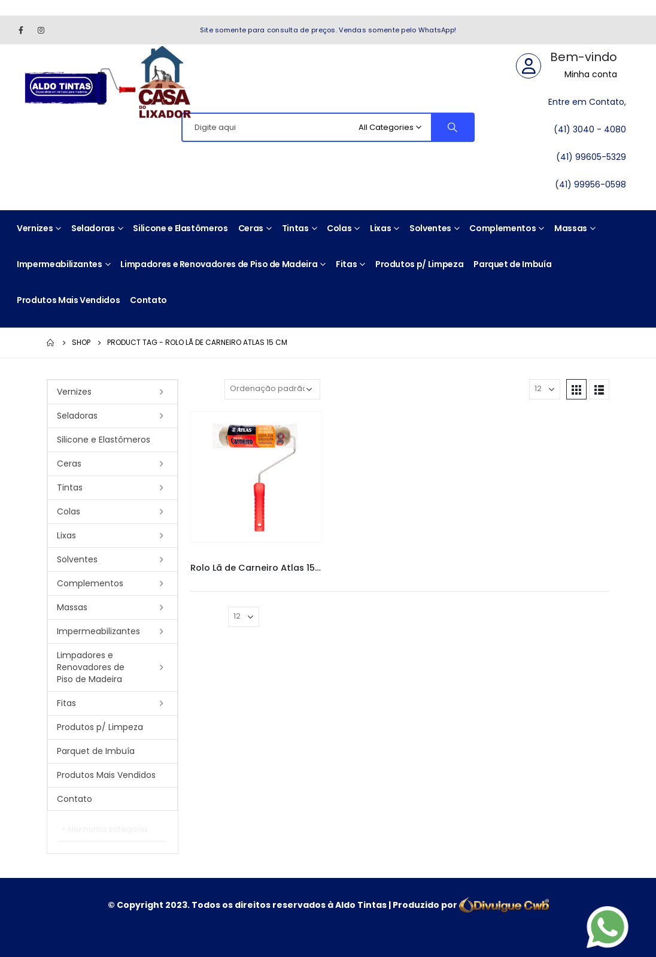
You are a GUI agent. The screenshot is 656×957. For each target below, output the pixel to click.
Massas (570, 228)
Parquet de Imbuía (512, 264)
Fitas (346, 264)
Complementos (502, 228)
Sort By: (204, 389)
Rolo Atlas (282, 557)
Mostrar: (507, 389)
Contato (148, 300)
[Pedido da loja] (272, 389)
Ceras (250, 228)
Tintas (295, 228)
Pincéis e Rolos (236, 557)
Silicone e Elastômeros (180, 228)
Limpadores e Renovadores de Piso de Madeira (218, 264)
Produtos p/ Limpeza (419, 264)
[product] (256, 477)
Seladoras (93, 228)
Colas (339, 228)
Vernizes (35, 228)
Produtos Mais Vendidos (68, 300)
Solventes (430, 228)
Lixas (380, 228)
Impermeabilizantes (59, 264)
